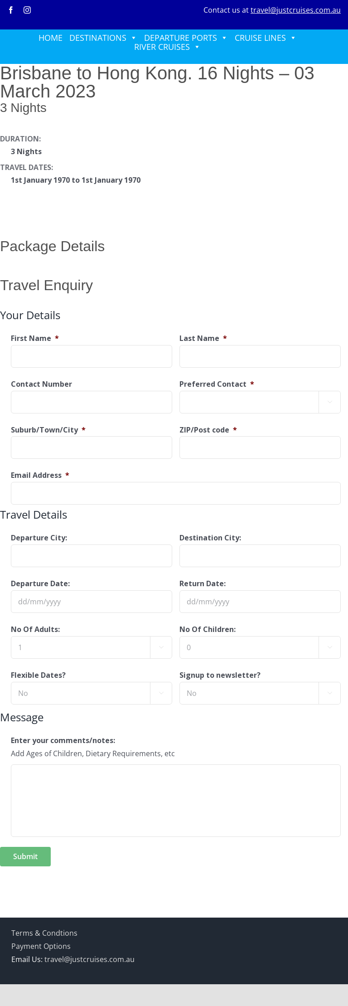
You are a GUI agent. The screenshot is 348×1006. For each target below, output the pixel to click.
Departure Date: (40, 583)
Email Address (40, 475)
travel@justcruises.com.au (296, 10)
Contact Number (41, 384)
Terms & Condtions (44, 933)
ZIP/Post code (208, 430)
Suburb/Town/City (48, 430)
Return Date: (202, 583)
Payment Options (41, 946)
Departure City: (39, 538)
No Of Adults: (35, 629)
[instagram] (27, 10)
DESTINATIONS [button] (103, 37)
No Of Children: (207, 629)
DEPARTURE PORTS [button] (186, 37)
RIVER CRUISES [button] (167, 46)
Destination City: (210, 538)
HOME (51, 37)
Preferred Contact (216, 384)
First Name (35, 338)
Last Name (203, 338)
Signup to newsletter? (220, 675)
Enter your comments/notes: (63, 740)
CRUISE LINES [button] (266, 37)
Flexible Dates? (38, 675)
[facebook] (10, 10)
